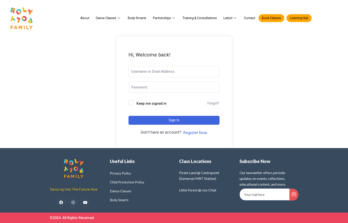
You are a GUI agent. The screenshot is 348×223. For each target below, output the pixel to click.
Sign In (174, 120)
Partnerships (163, 18)
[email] (264, 194)
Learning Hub (301, 18)
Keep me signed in (151, 103)
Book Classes (273, 18)
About (81, 18)
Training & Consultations (199, 18)
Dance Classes (106, 18)
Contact (251, 18)
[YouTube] (85, 202)
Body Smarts (135, 18)
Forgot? (213, 103)
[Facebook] (61, 202)
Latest (231, 18)
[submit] (293, 195)
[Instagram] (73, 202)
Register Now (195, 132)
